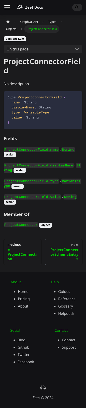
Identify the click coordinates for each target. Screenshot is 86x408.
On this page (18, 49)
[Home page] (8, 21)
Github (23, 347)
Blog (21, 339)
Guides (64, 291)
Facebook (26, 361)
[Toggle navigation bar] (7, 7)
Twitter (24, 354)
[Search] (77, 7)
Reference (66, 298)
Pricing (24, 298)
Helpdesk (66, 313)
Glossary (65, 306)
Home (23, 291)
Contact (68, 339)
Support (69, 347)
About (23, 306)
